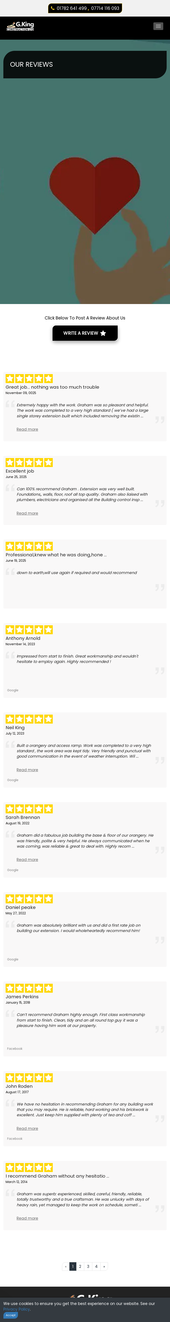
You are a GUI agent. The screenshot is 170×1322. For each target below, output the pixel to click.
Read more (27, 429)
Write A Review (84, 333)
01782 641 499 (72, 8)
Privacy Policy (16, 1309)
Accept (10, 1315)
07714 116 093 (105, 8)
